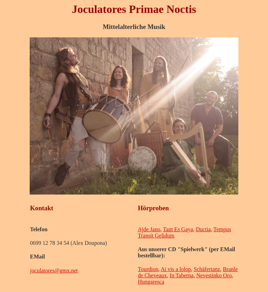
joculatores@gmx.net (54, 270)
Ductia (203, 229)
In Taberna (181, 275)
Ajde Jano (149, 229)
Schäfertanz (207, 269)
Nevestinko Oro (214, 275)
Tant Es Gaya (178, 229)
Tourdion (148, 269)
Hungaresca (151, 282)
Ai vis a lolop (176, 269)
